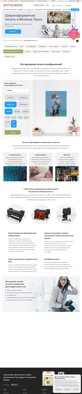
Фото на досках (53, 47)
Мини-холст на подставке (40, 52)
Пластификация (31, 47)
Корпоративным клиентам (27, 1)
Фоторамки (66, 52)
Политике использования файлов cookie (70, 385)
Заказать (13, 32)
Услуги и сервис (66, 10)
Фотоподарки (38, 10)
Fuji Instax (25, 392)
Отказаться (67, 389)
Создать (12, 133)
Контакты (44, 392)
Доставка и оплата (13, 1)
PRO (54, 1)
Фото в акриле (55, 52)
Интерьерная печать (29, 10)
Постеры (27, 52)
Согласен (76, 389)
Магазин (74, 10)
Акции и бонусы (42, 1)
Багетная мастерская (48, 10)
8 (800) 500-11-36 (41, 5)
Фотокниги (14, 10)
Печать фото (7, 10)
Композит (64, 47)
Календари (20, 10)
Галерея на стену (10, 57)
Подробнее (58, 389)
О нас (4, 1)
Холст (21, 47)
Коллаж (72, 47)
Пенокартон (42, 47)
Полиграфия (58, 10)
